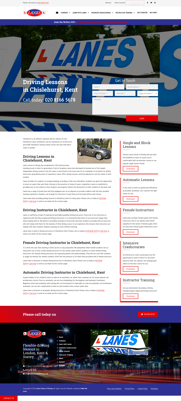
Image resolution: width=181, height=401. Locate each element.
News (61, 358)
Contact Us (136, 4)
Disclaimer (154, 388)
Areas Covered (120, 3)
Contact (62, 362)
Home (61, 337)
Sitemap (62, 365)
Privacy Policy (129, 388)
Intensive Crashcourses (67, 348)
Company (62, 341)
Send (142, 118)
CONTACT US (8, 398)
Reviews (108, 3)
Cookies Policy (143, 388)
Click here (130, 169)
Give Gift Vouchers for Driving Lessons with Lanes (102, 22)
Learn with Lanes (65, 344)
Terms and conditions (114, 388)
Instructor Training (66, 355)
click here (32, 201)
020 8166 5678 (43, 3)
